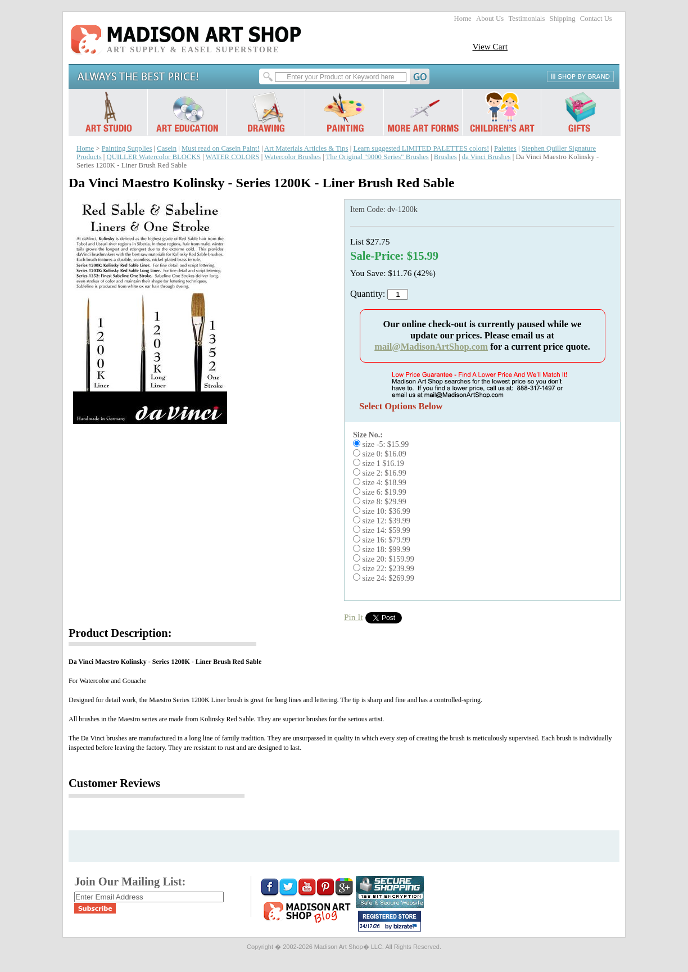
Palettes (505, 148)
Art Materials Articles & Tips (306, 148)
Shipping (563, 18)
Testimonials (526, 18)
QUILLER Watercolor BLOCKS (154, 157)
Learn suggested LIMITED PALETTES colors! (421, 148)
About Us (490, 18)
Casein (166, 148)
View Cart (490, 46)
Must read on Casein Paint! (221, 148)
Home (463, 18)
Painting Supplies (127, 148)
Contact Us (596, 18)
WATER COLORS (233, 157)
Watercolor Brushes (292, 157)
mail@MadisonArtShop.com (431, 346)
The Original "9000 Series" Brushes (377, 157)
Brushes (445, 157)
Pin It (353, 617)
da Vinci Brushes (486, 157)
